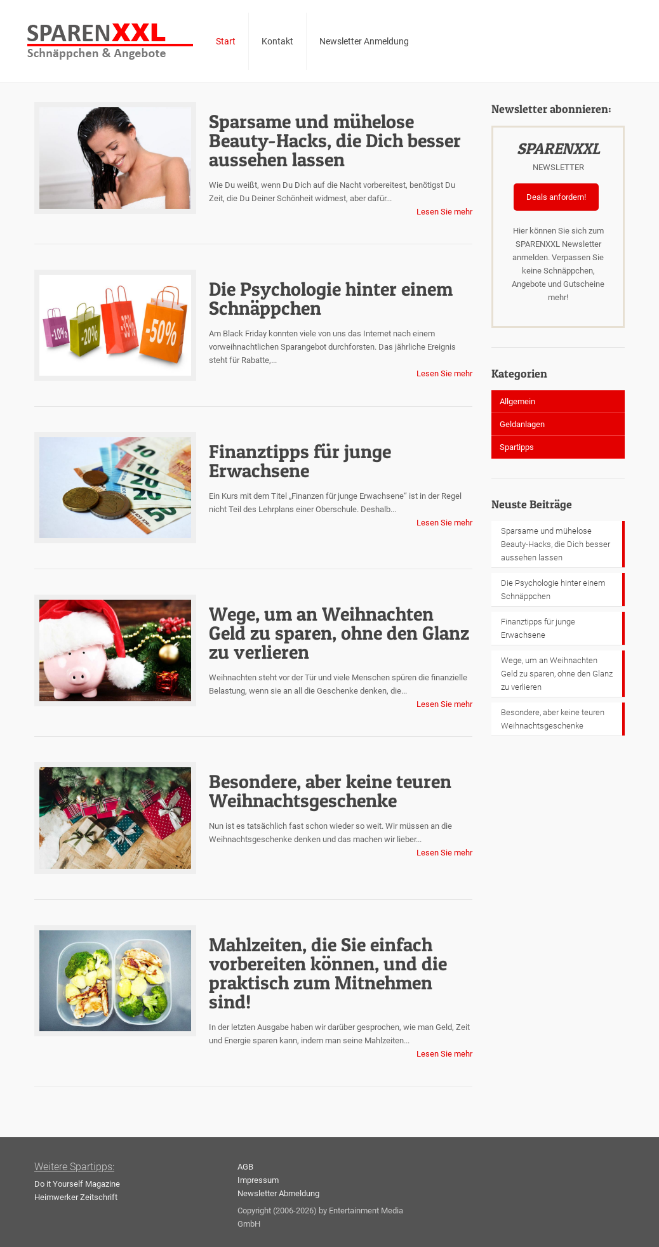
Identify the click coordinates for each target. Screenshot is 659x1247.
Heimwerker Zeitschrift (75, 1197)
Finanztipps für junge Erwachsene (300, 461)
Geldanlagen (522, 424)
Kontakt (277, 41)
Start (226, 41)
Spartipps (517, 447)
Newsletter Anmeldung (364, 41)
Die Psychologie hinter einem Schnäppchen (331, 298)
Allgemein (517, 401)
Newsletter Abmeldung (278, 1193)
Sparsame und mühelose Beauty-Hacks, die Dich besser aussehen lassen (335, 140)
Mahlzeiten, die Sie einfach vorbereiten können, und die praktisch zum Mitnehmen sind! (328, 973)
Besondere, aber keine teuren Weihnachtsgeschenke (330, 791)
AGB (245, 1166)
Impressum (258, 1180)
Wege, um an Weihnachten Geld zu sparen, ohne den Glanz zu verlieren (339, 632)
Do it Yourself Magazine (77, 1184)
